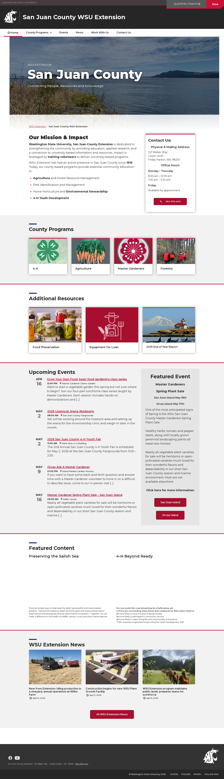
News (79, 32)
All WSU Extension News (112, 714)
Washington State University (19, 2)
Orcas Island (170, 515)
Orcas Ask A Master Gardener (68, 467)
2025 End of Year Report (162, 346)
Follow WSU (212, 774)
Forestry (167, 268)
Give (215, 4)
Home (14, 32)
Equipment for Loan (104, 347)
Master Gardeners (131, 268)
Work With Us (100, 32)
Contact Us (124, 32)
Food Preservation (46, 347)
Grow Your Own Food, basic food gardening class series (87, 379)
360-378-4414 (170, 201)
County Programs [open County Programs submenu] (37, 32)
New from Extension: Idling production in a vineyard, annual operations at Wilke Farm (55, 691)
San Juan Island (170, 502)
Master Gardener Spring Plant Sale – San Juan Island (84, 495)
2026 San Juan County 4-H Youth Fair (74, 439)
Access (174, 774)
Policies (185, 774)
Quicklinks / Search (186, 3)
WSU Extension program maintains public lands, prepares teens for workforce (165, 691)
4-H (35, 268)
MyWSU (197, 774)
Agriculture (83, 268)
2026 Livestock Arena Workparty (70, 411)
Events (63, 32)
